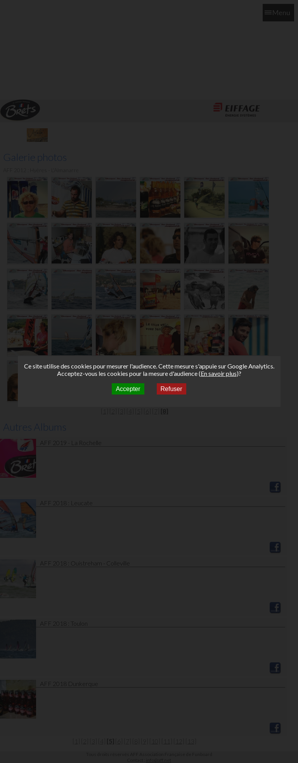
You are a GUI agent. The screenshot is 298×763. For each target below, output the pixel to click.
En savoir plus (219, 373)
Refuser (171, 389)
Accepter (128, 389)
